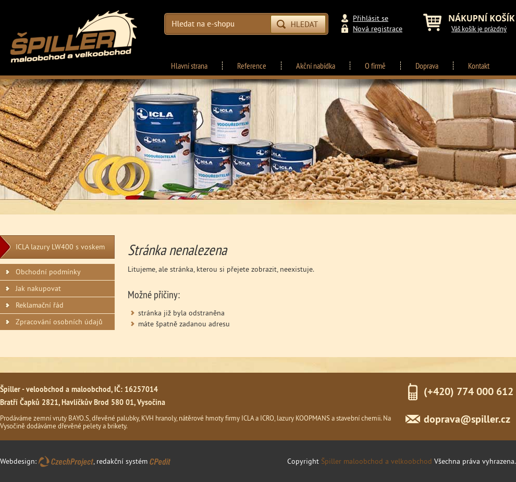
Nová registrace (377, 28)
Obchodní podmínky (48, 271)
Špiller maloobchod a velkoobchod (376, 461)
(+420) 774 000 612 (468, 391)
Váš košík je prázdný (479, 28)
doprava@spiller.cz (467, 419)
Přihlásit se (370, 18)
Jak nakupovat (38, 288)
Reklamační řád (40, 305)
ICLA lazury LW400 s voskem (60, 246)
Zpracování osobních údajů (59, 321)
